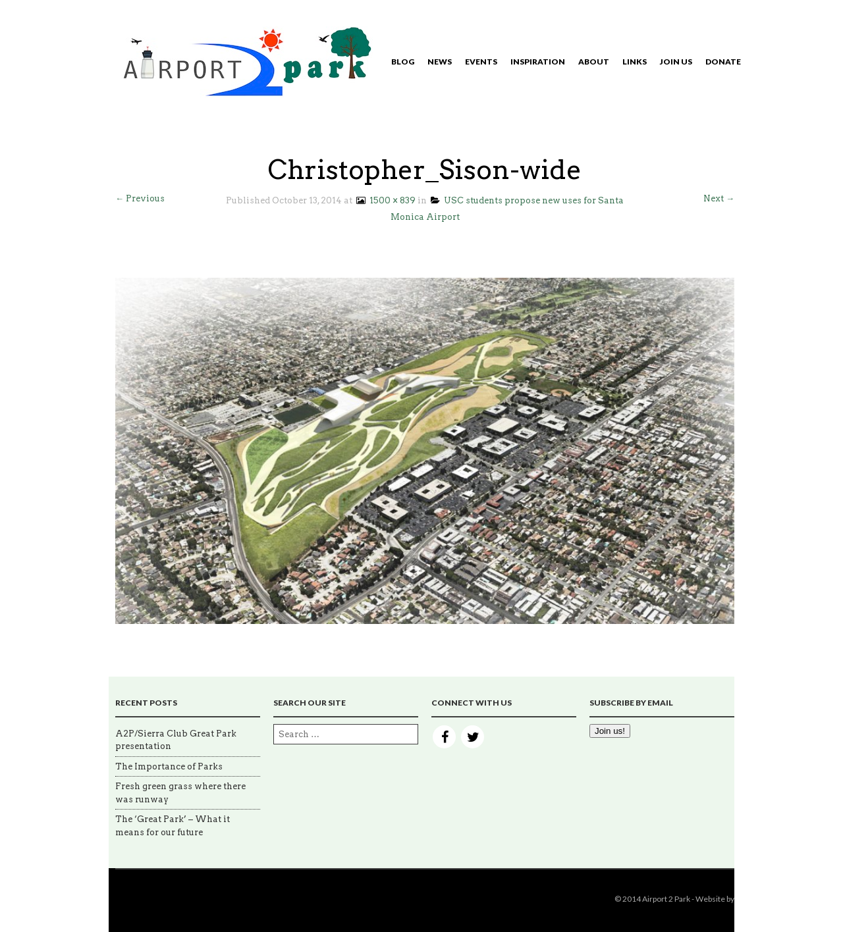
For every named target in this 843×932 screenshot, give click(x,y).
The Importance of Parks (169, 766)
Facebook (444, 737)
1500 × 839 (385, 200)
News (439, 61)
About (593, 61)
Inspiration (537, 61)
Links (634, 61)
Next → (718, 198)
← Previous (140, 198)
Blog (402, 61)
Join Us (676, 61)
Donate (723, 61)
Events (481, 61)
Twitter (472, 737)
